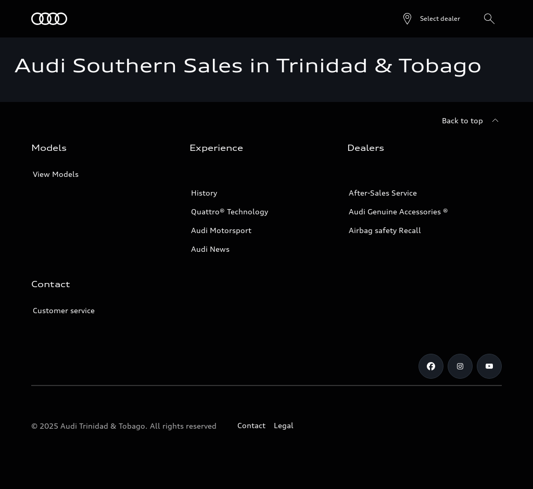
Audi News (210, 248)
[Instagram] (460, 366)
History (204, 192)
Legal (284, 425)
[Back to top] (472, 120)
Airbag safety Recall (385, 230)
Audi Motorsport (221, 230)
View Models (56, 174)
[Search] (489, 18)
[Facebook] (430, 366)
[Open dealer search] (431, 18)
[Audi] (49, 18)
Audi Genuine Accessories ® (398, 211)
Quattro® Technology (229, 211)
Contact (251, 425)
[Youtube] (489, 366)
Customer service (64, 310)
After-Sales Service (383, 192)
